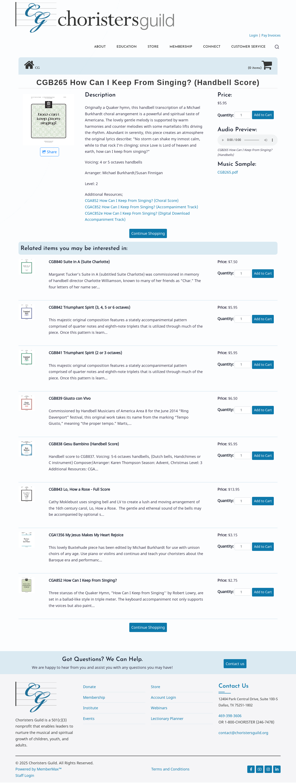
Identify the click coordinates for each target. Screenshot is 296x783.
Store (155, 687)
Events (89, 719)
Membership (94, 697)
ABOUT (86, 47)
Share (49, 152)
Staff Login (24, 776)
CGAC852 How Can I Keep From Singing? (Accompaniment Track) (141, 207)
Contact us (235, 664)
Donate (89, 687)
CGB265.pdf (227, 172)
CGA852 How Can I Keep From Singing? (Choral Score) (131, 201)
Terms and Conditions (170, 769)
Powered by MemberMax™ (38, 769)
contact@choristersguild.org (243, 733)
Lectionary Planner (167, 719)
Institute (90, 708)
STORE (144, 47)
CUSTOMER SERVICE (246, 47)
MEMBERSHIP (173, 47)
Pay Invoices (271, 35)
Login (253, 35)
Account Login (163, 697)
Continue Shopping (148, 234)
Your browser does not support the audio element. (247, 140)
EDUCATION (115, 47)
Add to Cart (263, 115)
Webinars (159, 708)
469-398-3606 (230, 716)
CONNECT (206, 47)
